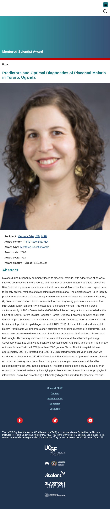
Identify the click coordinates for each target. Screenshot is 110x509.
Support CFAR (55, 388)
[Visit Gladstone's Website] (55, 487)
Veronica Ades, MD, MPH (32, 236)
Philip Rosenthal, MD (36, 241)
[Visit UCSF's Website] (55, 454)
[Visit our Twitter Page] (55, 420)
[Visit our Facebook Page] (19, 420)
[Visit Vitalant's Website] (55, 476)
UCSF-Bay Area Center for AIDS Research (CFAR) (16, 7)
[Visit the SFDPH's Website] (55, 496)
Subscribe (55, 404)
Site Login (55, 409)
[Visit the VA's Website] (55, 465)
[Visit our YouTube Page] (90, 420)
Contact (55, 393)
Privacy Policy (55, 398)
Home (5, 64)
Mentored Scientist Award (34, 247)
